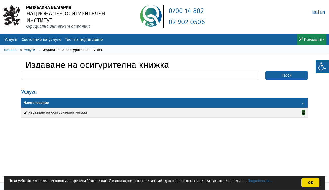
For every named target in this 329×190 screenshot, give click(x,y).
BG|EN (318, 12)
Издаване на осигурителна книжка (58, 112)
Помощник (311, 39)
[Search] (140, 75)
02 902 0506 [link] (187, 22)
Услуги (11, 39)
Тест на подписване (84, 39)
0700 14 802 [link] (186, 11)
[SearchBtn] (286, 75)
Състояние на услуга (41, 39)
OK (310, 182)
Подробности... (260, 181)
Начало (10, 50)
